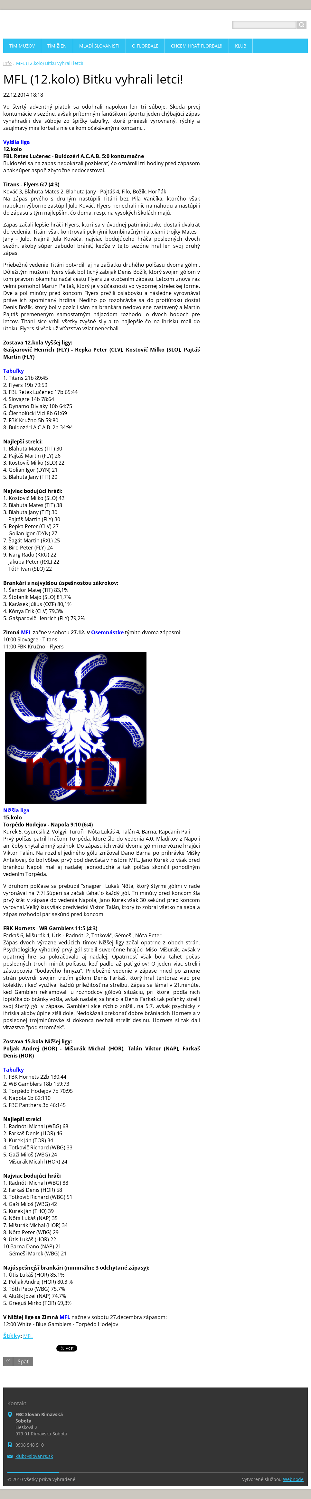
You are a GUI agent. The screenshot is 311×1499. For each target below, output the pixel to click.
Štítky (11, 1336)
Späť (23, 1361)
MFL (28, 1336)
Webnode (293, 1479)
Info (7, 63)
